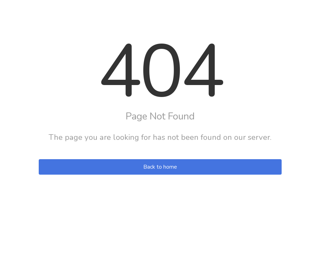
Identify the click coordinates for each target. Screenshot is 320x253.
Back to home (160, 167)
